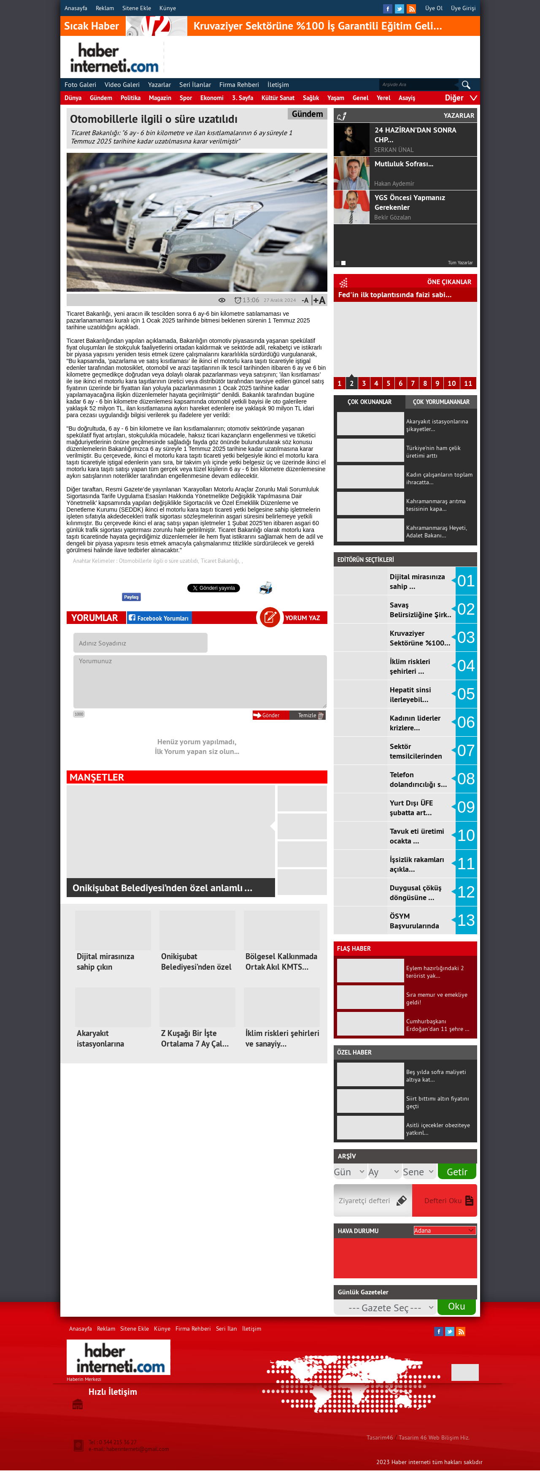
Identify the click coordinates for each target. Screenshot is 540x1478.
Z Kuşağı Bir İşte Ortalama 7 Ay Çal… (195, 1038)
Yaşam (335, 98)
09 (466, 807)
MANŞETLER (97, 777)
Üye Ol (434, 8)
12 (466, 892)
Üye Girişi (463, 8)
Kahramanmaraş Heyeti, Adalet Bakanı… (436, 531)
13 (466, 920)
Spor (186, 98)
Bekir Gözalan (392, 217)
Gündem (101, 98)
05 (466, 694)
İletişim (278, 84)
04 (466, 666)
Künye (167, 8)
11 (468, 383)
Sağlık (311, 98)
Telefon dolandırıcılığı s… (418, 779)
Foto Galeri (80, 84)
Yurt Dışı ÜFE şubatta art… (411, 807)
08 (466, 779)
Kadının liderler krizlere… (415, 722)
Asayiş (407, 98)
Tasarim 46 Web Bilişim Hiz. (434, 1437)
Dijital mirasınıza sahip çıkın (105, 961)
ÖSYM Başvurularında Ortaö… (414, 925)
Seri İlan (226, 1328)
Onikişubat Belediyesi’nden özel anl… (196, 967)
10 (452, 383)
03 (466, 637)
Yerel (383, 98)
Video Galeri (122, 84)
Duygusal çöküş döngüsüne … (416, 892)
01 (466, 581)
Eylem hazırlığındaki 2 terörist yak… (435, 971)
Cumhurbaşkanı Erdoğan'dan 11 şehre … (438, 1025)
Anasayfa (76, 8)
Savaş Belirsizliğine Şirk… (422, 609)
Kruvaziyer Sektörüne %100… (420, 638)
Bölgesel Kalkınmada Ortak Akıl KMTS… (281, 961)
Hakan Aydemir (394, 183)
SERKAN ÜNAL (394, 150)
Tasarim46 (380, 1437)
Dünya (73, 98)
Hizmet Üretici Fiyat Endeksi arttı (392, 294)
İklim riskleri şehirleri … (410, 666)
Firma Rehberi (239, 84)
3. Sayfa (242, 98)
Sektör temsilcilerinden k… (416, 755)
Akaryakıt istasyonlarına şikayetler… (100, 1044)
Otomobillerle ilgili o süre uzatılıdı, (159, 560)
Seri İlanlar (195, 84)
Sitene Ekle (136, 8)
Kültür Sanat (278, 98)
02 (466, 609)
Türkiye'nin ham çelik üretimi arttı (433, 451)
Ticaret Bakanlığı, (220, 560)
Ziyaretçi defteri (364, 1200)
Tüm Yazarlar (460, 263)
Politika (130, 98)
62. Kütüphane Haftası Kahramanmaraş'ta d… (170, 887)
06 (466, 722)
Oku (456, 1305)
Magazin (160, 98)
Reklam (105, 8)
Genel (360, 98)
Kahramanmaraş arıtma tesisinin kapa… (436, 505)
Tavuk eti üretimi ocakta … (417, 836)
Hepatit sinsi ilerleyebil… (410, 694)
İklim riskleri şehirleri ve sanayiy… (282, 1038)
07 (466, 750)
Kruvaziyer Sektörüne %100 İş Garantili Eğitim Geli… (318, 26)
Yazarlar (159, 84)
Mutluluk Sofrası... (404, 163)
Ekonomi (212, 98)
